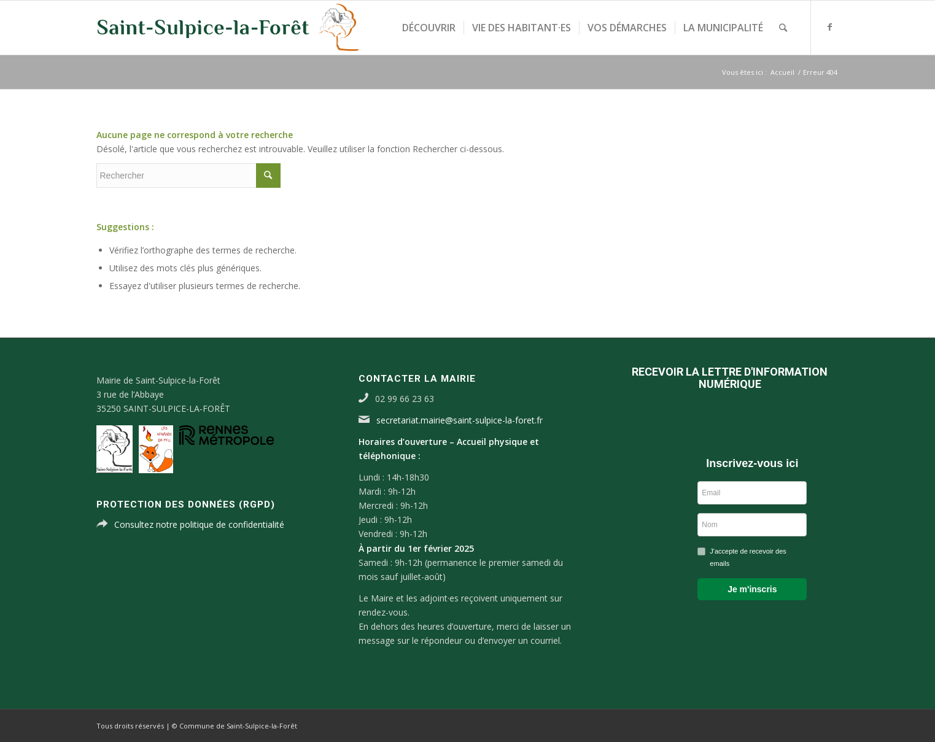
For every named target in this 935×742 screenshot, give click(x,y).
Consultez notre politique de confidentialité (199, 524)
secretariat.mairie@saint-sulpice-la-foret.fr (459, 420)
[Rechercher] (783, 28)
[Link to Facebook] (830, 27)
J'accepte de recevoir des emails (748, 557)
